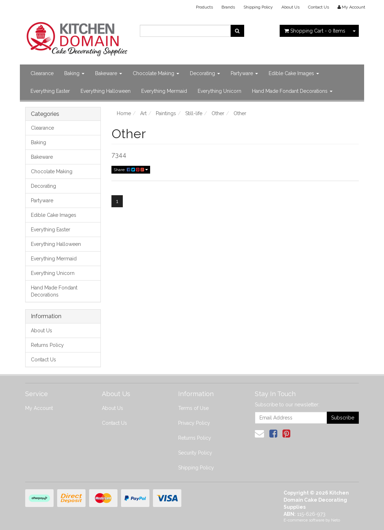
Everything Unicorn (219, 91)
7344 (118, 154)
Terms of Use (193, 408)
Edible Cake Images (294, 73)
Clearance (42, 73)
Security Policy (195, 453)
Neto (335, 520)
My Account (39, 408)
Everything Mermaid (164, 91)
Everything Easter (50, 91)
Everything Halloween (106, 91)
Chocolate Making (156, 73)
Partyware (244, 73)
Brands (228, 7)
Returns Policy (47, 345)
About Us (290, 7)
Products (204, 7)
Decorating (205, 73)
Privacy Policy (194, 423)
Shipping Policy (258, 7)
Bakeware (108, 73)
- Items (314, 31)
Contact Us (318, 7)
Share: (131, 169)
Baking (74, 73)
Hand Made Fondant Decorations (292, 91)
